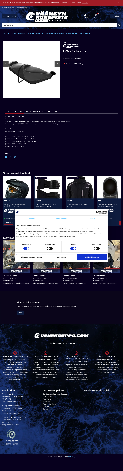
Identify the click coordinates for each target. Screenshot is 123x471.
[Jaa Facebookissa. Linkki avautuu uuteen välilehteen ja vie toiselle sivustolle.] (7, 157)
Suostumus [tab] (30, 218)
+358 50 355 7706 (70, 278)
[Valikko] (115, 16)
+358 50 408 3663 (40, 278)
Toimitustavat (48, 396)
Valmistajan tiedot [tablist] (35, 111)
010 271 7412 (6, 411)
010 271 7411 (6, 422)
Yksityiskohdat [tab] (61, 218)
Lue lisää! (85, 3)
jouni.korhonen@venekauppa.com (16, 283)
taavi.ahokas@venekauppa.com (75, 283)
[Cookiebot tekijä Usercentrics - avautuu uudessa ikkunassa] (98, 212)
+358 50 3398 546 (100, 278)
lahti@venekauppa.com (10, 425)
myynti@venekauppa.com (11, 401)
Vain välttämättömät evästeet (31, 257)
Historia (45, 409)
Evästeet (46, 406)
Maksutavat (47, 399)
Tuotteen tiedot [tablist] (14, 111)
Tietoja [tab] (92, 218)
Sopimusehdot (48, 401)
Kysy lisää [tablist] (52, 111)
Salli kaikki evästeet (92, 257)
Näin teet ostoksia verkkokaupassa (55, 394)
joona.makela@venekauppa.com (105, 283)
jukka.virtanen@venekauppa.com (45, 283)
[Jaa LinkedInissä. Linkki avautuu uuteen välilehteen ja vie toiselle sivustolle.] (16, 157)
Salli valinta (61, 257)
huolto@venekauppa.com (11, 413)
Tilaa (20, 313)
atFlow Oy (71, 457)
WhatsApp (8, 281)
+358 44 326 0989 (10, 278)
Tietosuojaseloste (49, 404)
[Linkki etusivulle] (47, 16)
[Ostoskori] (96, 16)
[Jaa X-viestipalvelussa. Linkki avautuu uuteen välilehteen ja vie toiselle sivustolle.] (11, 157)
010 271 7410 (6, 399)
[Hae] (59, 25)
